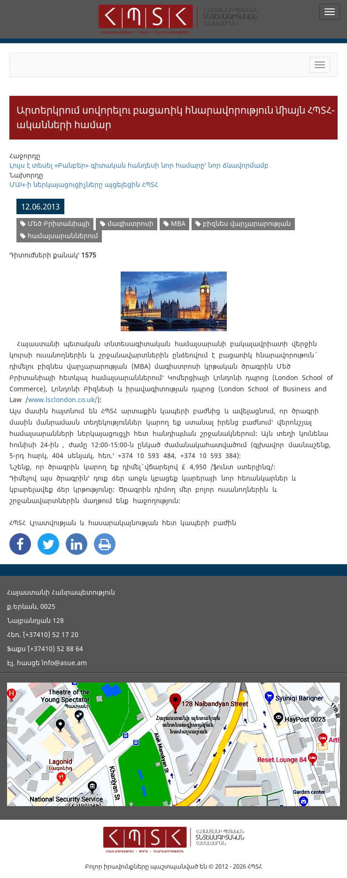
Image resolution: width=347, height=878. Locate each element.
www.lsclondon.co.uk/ (62, 399)
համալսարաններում (59, 235)
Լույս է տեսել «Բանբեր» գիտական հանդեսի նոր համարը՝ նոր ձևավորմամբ (139, 165)
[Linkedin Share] (76, 544)
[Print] (105, 544)
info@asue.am (64, 662)
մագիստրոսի (127, 223)
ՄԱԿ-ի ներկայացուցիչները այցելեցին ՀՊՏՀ (83, 184)
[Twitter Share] (48, 544)
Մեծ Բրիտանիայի (55, 223)
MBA (174, 223)
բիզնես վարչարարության (243, 223)
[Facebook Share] (20, 544)
